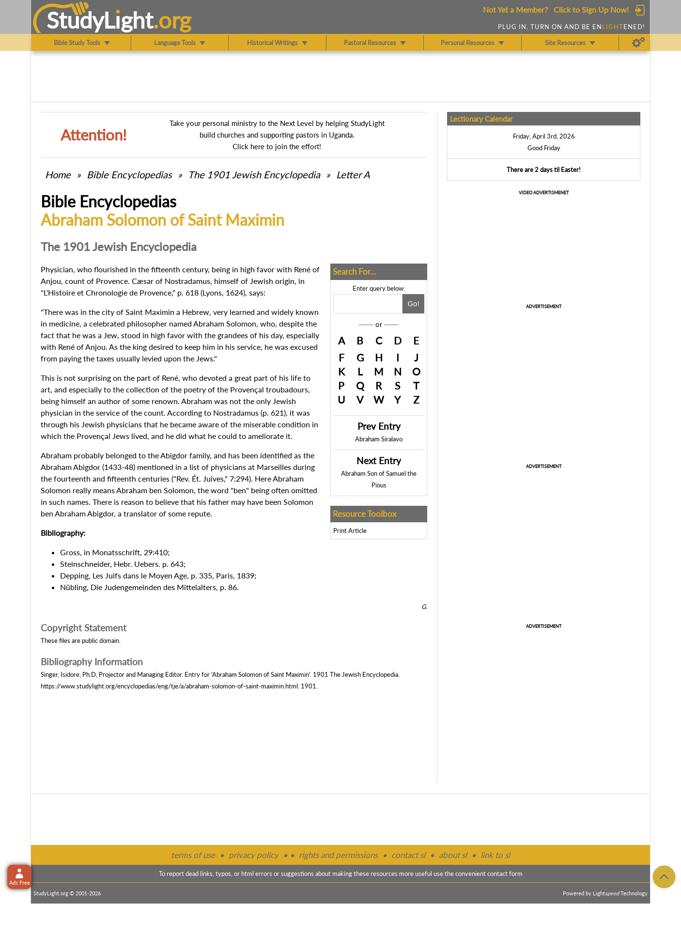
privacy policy (254, 855)
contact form (505, 873)
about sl (453, 855)
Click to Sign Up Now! (591, 9)
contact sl (408, 855)
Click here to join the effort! (276, 146)
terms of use (193, 855)
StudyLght (100, 19)
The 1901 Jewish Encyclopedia (255, 174)
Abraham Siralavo (378, 439)
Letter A (353, 174)
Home (58, 174)
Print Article (350, 530)
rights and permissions (338, 855)
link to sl (495, 855)
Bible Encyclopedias (129, 174)
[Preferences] (638, 42)
